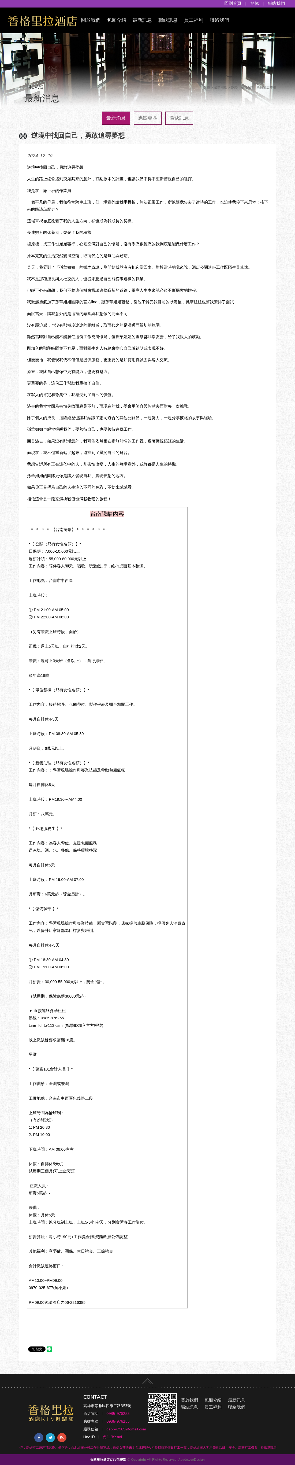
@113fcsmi (112, 1437)
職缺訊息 (168, 20)
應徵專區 (147, 118)
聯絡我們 (276, 3)
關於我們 (90, 20)
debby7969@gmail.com (126, 1429)
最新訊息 (142, 20)
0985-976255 (117, 1413)
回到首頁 (232, 3)
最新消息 (116, 118)
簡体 (254, 3)
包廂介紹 (116, 20)
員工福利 (193, 20)
